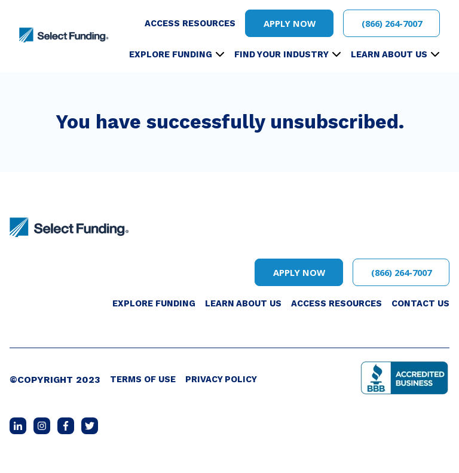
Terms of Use (143, 379)
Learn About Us (389, 54)
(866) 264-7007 (392, 23)
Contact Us (420, 303)
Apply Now (290, 23)
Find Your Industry (281, 54)
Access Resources (190, 23)
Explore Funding (170, 54)
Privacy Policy (221, 379)
